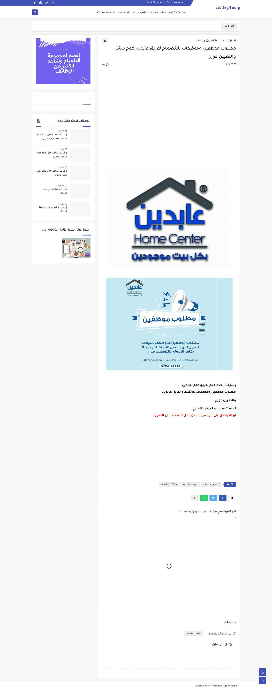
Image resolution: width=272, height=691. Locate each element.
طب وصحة (124, 12)
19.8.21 (60, 185)
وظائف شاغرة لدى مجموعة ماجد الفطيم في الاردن (52, 137)
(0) (105, 65)
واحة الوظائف (228, 8)
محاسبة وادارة (158, 12)
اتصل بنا (151, 3)
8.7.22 (61, 203)
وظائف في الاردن (169, 484)
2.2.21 (61, 149)
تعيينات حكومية (177, 12)
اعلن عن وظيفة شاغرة (177, 3)
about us (161, 3)
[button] (222, 498)
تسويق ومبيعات (106, 12)
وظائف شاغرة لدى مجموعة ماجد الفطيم (52, 155)
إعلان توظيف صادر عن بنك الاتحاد (52, 209)
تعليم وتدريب (140, 12)
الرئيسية (229, 41)
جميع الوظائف (190, 484)
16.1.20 (60, 131)
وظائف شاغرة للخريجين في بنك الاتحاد (52, 173)
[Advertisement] (169, 114)
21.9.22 (60, 167)
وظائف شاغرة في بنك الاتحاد (55, 191)
